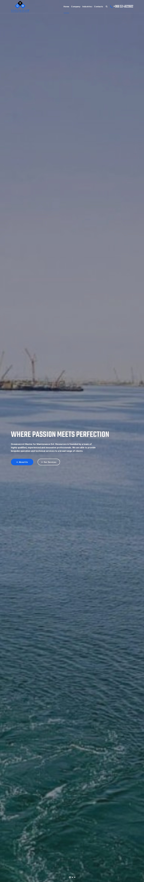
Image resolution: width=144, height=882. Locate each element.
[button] (70, 877)
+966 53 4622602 (123, 6)
